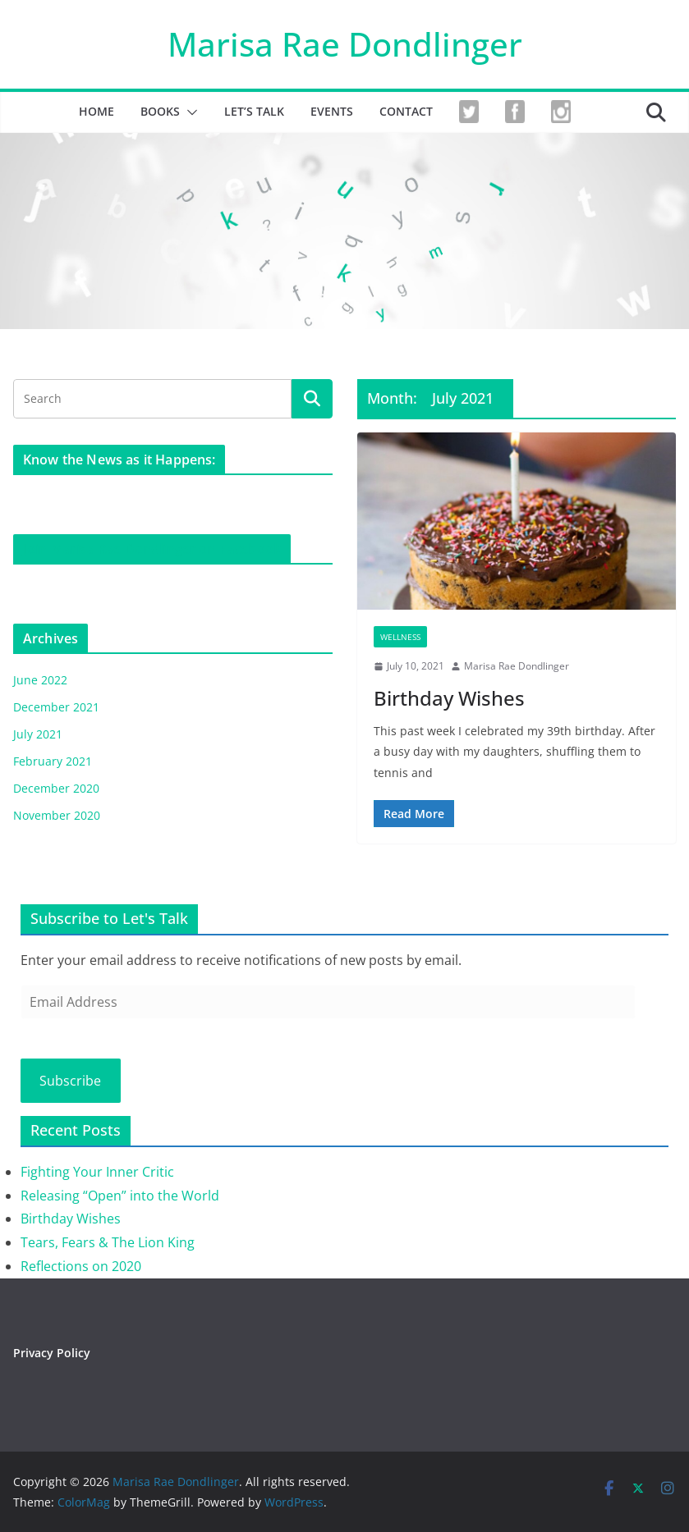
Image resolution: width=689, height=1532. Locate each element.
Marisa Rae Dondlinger (345, 43)
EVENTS (331, 111)
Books (160, 111)
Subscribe (70, 1081)
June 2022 (40, 680)
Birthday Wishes (449, 697)
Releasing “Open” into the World (120, 1196)
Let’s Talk (254, 111)
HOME (96, 111)
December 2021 (56, 707)
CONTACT (406, 111)
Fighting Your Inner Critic (97, 1172)
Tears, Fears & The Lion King (108, 1242)
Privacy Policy (51, 1353)
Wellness (400, 637)
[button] (189, 112)
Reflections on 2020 (81, 1266)
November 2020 (56, 815)
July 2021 (37, 734)
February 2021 (52, 761)
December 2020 (56, 788)
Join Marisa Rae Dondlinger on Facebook (152, 549)
